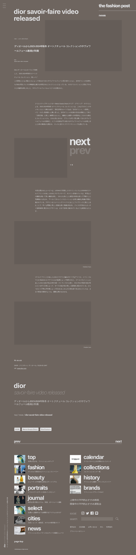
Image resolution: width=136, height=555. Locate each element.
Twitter (87, 513)
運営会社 (73, 527)
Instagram (83, 513)
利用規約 (109, 527)
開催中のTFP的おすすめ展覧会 (85, 504)
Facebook (92, 513)
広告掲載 (82, 527)
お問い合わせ (92, 527)
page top (18, 541)
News (102, 15)
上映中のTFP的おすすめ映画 (84, 500)
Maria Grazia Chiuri (30, 429)
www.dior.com (21, 368)
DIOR (17, 429)
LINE (96, 513)
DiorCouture (46, 429)
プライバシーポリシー (77, 531)
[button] (80, 140)
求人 (101, 527)
